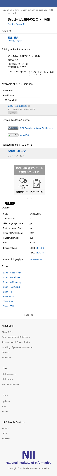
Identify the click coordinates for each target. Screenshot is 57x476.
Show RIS (7, 292)
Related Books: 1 (16, 24)
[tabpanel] (29, 180)
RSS (4, 406)
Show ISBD (8, 306)
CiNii (13, 3)
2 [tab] (33, 198)
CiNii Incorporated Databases (16, 337)
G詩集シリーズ (17, 151)
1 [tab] (28, 198)
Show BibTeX (9, 296)
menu (53, 4)
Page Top (28, 315)
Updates (6, 401)
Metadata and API (10, 384)
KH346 (40, 252)
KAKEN (5, 428)
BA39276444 (36, 259)
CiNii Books (7, 379)
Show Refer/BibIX (11, 287)
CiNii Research (9, 374)
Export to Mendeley (12, 282)
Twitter (5, 411)
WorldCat (24, 135)
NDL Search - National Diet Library (36, 128)
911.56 (40, 248)
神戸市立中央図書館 (17, 106)
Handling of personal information (17, 347)
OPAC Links (9, 100)
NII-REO (6, 438)
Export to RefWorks (12, 272)
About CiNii (7, 332)
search (46, 4)
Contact (5, 352)
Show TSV (8, 301)
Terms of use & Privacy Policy (16, 342)
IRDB (4, 433)
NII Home (6, 357)
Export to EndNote (11, 277)
